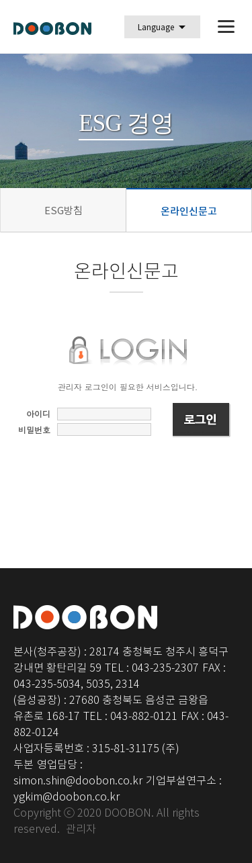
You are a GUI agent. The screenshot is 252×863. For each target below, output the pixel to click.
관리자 (81, 829)
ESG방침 (63, 210)
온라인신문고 (189, 211)
